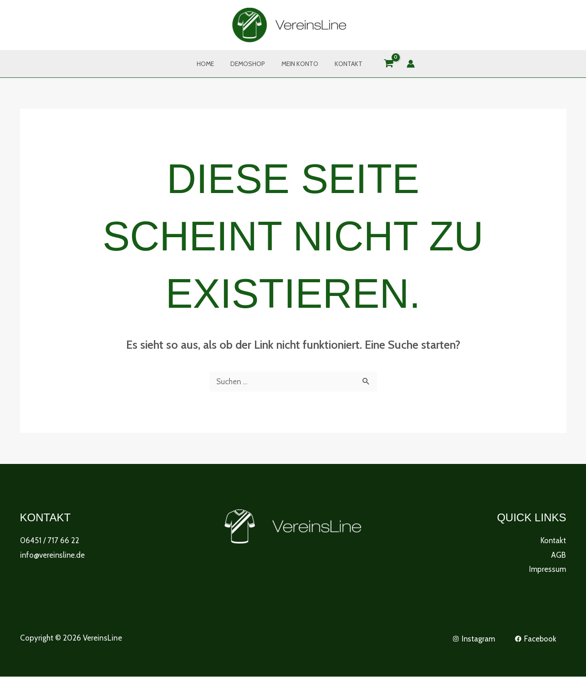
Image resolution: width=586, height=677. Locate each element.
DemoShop (249, 64)
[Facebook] (535, 639)
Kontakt (343, 64)
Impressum (547, 569)
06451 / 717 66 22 (49, 540)
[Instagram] (473, 639)
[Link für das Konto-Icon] (403, 64)
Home (210, 64)
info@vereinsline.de (53, 555)
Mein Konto (298, 64)
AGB (558, 555)
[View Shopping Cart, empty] (381, 64)
